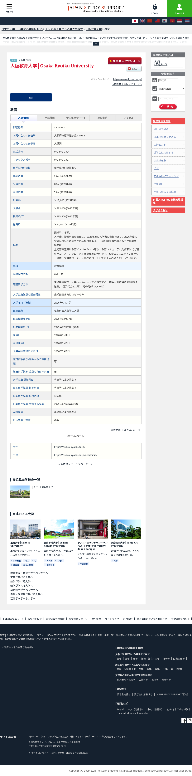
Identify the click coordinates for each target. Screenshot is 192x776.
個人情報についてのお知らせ (152, 618)
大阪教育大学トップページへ (127, 84)
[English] (142, 21)
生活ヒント (160, 144)
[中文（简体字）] (150, 21)
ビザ (156, 168)
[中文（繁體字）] (157, 21)
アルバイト (160, 160)
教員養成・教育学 (126, 679)
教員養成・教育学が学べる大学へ (29, 573)
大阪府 (22, 59)
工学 (165, 669)
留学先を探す (35, 618)
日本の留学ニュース (13, 618)
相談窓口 (159, 184)
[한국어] (165, 21)
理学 (157, 669)
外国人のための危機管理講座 (168, 201)
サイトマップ (112, 618)
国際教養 (17, 560)
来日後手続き (161, 129)
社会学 (166, 658)
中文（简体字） (136, 709)
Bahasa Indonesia (126, 713)
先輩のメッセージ (78, 618)
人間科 (60, 560)
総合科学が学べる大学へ (24, 590)
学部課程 (84, 563)
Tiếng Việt (182, 709)
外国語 (16, 564)
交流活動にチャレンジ (166, 176)
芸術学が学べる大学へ (22, 598)
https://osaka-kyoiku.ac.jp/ (127, 79)
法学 (135, 658)
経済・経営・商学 (150, 658)
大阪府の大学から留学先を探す (18, 647)
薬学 (149, 669)
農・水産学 (176, 669)
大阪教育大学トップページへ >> (76, 464)
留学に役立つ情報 (55, 618)
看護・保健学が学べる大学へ (26, 594)
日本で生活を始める (165, 137)
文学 (119, 658)
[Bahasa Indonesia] (180, 21)
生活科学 (143, 679)
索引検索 (96, 618)
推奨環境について (180, 618)
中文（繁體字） (155, 709)
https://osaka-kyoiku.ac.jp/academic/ (75, 455)
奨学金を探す (160, 210)
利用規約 (127, 618)
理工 (27, 560)
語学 (127, 658)
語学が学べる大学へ (21, 581)
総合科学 (166, 679)
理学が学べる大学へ (21, 585)
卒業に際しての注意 (165, 191)
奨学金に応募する (164, 152)
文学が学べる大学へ (21, 577)
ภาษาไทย (144, 713)
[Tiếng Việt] (172, 21)
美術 (116, 560)
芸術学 (154, 679)
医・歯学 (138, 669)
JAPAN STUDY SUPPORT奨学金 (172, 694)
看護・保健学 (124, 669)
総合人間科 (28, 564)
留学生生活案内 (161, 121)
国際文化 (50, 564)
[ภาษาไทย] (187, 21)
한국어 (170, 709)
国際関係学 (179, 658)
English (120, 709)
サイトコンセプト (38, 752)
